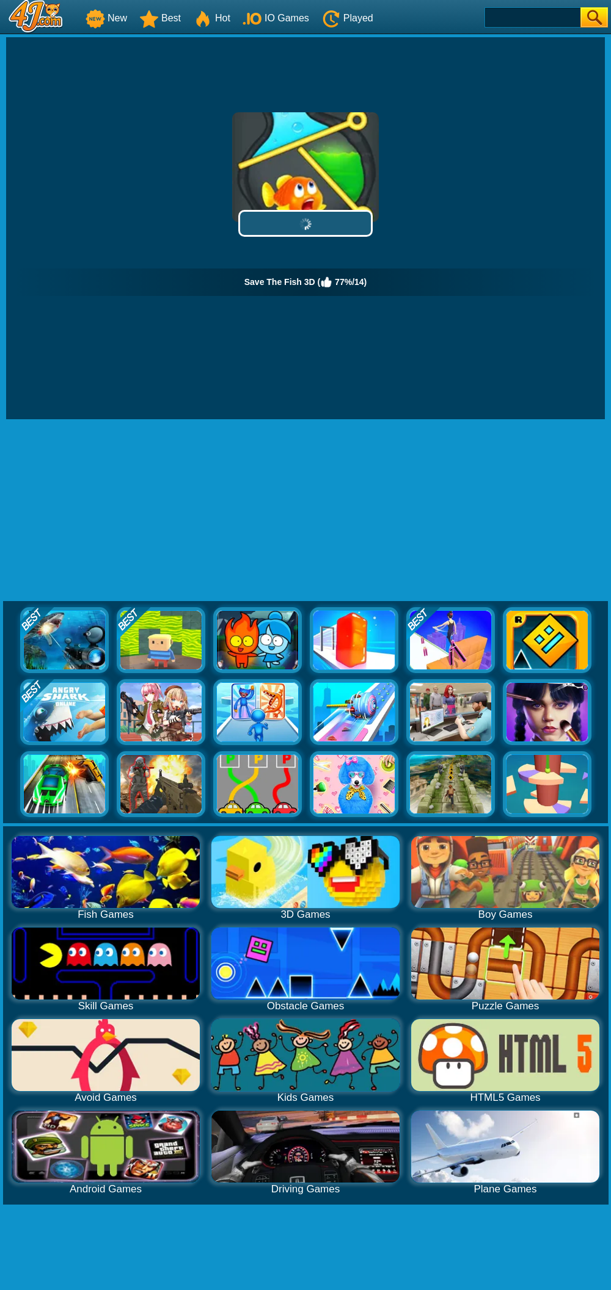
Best (160, 18)
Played (347, 18)
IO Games (276, 18)
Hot (211, 18)
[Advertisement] (305, 510)
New (106, 18)
